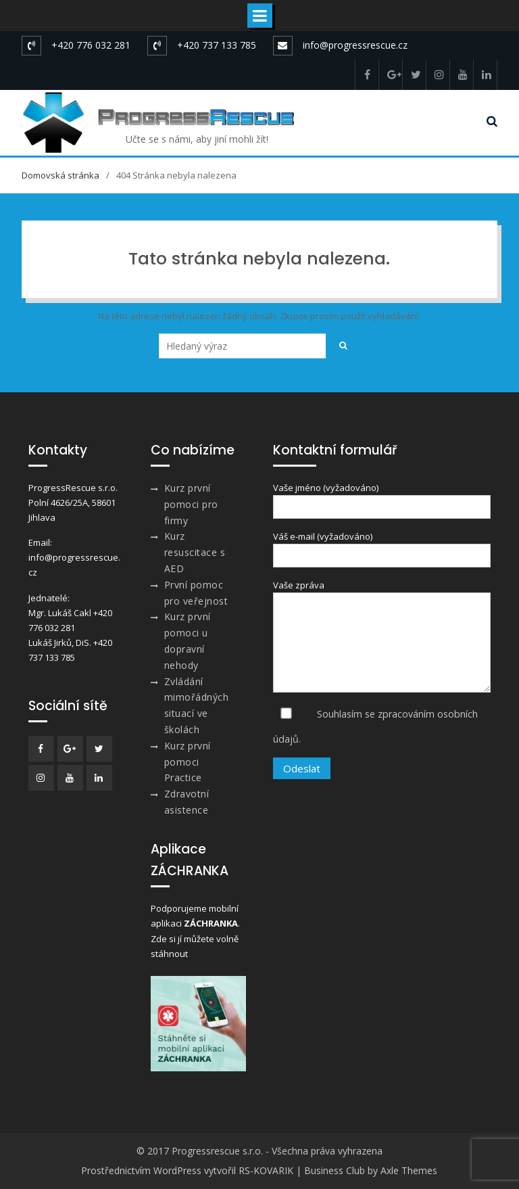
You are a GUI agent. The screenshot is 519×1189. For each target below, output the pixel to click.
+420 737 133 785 (216, 45)
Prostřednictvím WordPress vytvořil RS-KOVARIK (187, 1170)
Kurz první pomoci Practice (187, 762)
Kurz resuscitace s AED (195, 552)
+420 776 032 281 (90, 45)
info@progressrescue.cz (355, 45)
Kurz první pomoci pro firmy (191, 504)
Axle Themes (408, 1170)
